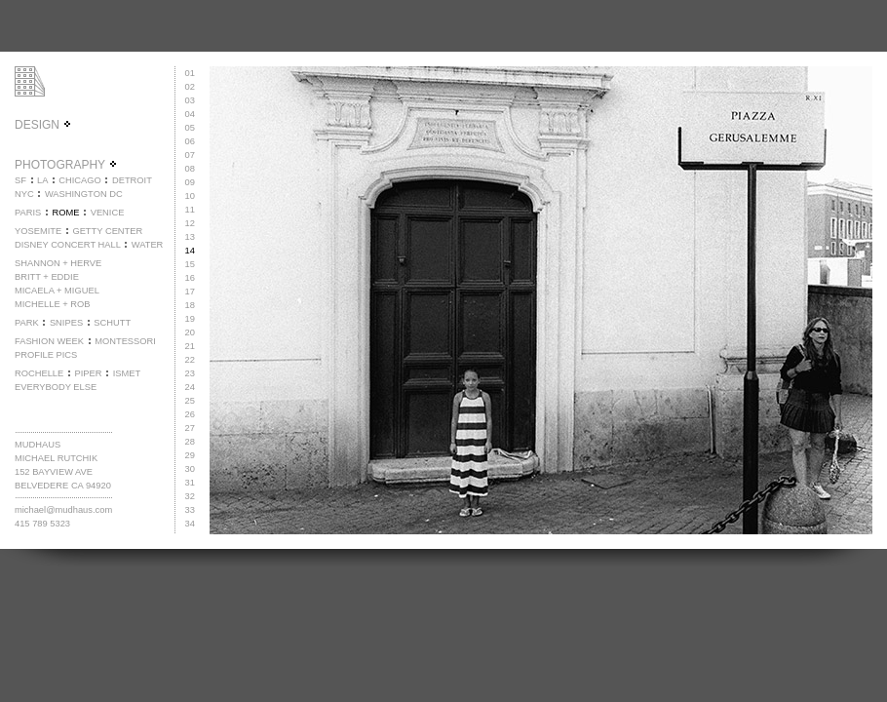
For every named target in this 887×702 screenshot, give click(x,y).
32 (190, 496)
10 (190, 196)
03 (190, 100)
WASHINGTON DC (84, 194)
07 (190, 155)
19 (190, 319)
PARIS (28, 212)
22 (190, 360)
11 (190, 209)
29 (190, 455)
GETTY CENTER (107, 231)
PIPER (87, 373)
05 (190, 128)
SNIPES (66, 323)
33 (190, 510)
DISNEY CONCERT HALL (68, 245)
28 (190, 442)
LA (42, 180)
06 (190, 141)
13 (190, 237)
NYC (24, 194)
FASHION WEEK (49, 341)
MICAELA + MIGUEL (57, 290)
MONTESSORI (125, 341)
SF (20, 180)
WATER (148, 245)
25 (190, 401)
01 (190, 73)
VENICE (108, 212)
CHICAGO (79, 180)
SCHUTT (112, 323)
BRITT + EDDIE (47, 277)
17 (190, 291)
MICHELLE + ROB (53, 304)
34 (190, 523)
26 (190, 414)
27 (190, 428)
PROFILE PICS (46, 355)
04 (190, 114)
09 (190, 182)
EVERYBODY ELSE (55, 387)
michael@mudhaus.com (63, 510)
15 (190, 264)
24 (190, 387)
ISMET (127, 373)
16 (190, 278)
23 (190, 373)
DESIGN (43, 125)
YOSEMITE (38, 231)
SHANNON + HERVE (58, 263)
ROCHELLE (39, 373)
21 (190, 346)
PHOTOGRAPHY (66, 165)
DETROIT (132, 180)
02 (190, 87)
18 (190, 305)
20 (190, 332)
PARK (27, 323)
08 (190, 169)
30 (190, 469)
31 (190, 483)
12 (190, 223)
